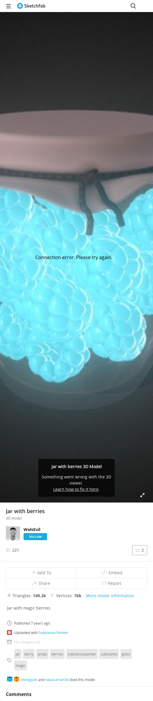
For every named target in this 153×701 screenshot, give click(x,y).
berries (57, 654)
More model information (110, 595)
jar (18, 654)
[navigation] (8, 5)
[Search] (133, 5)
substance (109, 654)
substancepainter (82, 654)
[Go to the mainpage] (31, 6)
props (42, 654)
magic (21, 665)
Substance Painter (53, 632)
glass (126, 654)
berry (28, 654)
